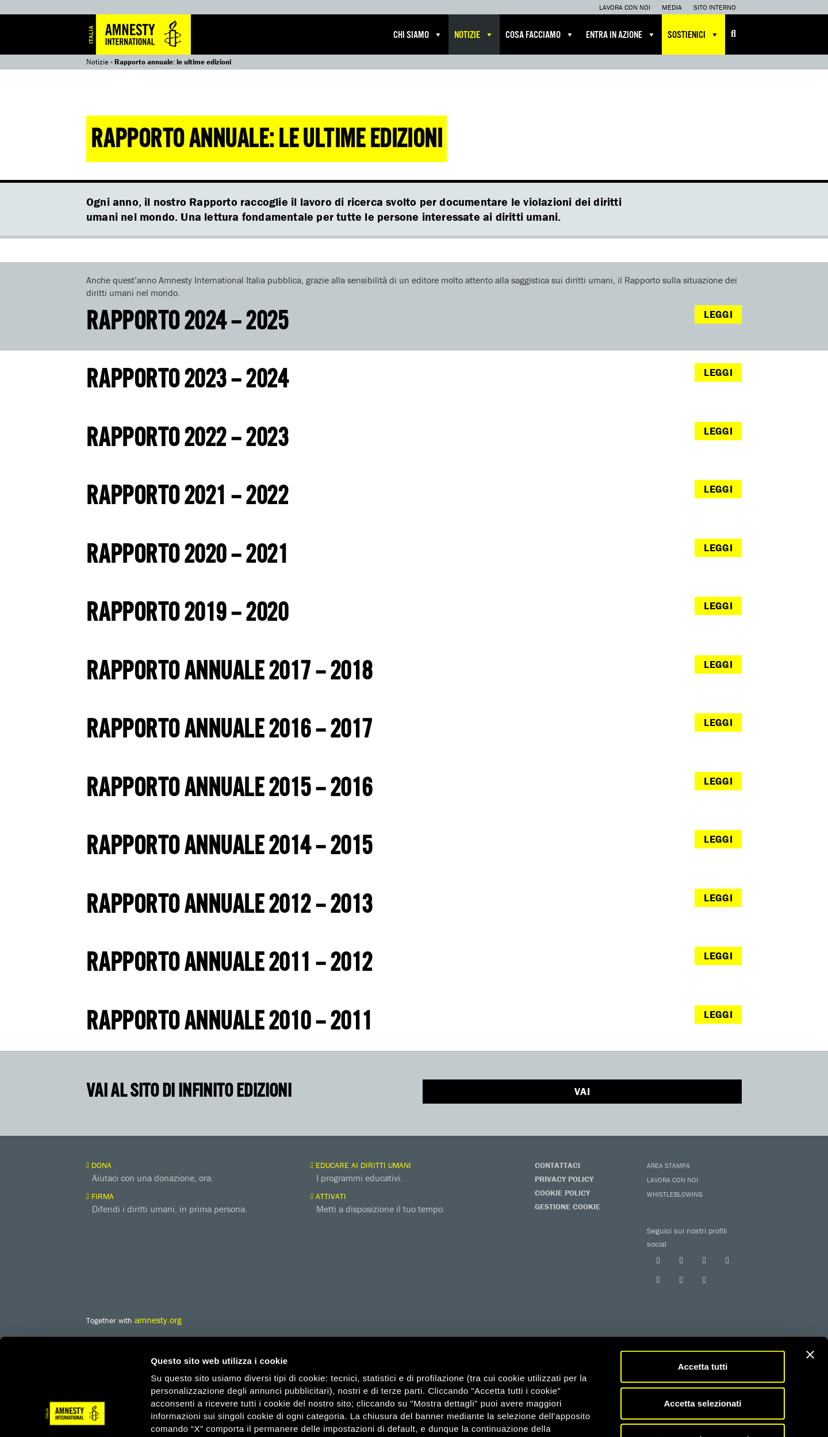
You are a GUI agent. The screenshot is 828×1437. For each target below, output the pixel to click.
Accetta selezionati (702, 1318)
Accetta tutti (703, 1281)
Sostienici (693, 34)
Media (672, 7)
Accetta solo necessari (703, 1354)
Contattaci (557, 1165)
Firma (100, 1196)
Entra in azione (621, 34)
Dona (99, 1165)
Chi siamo (418, 34)
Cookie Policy (562, 1193)
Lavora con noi (624, 7)
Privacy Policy (564, 1179)
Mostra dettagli (605, 1414)
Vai (582, 1091)
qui (183, 1368)
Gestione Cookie (567, 1206)
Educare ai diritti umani (360, 1165)
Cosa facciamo (539, 34)
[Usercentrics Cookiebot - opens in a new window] (74, 1414)
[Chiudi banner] (810, 1269)
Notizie (474, 34)
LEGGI (718, 314)
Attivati (328, 1196)
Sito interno (714, 7)
